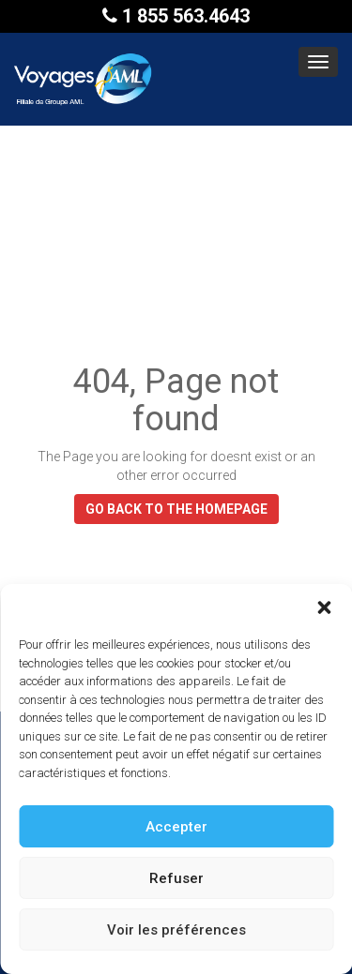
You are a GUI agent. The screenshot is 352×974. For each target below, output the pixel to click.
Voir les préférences (176, 930)
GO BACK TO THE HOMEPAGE (176, 509)
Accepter (176, 826)
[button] (323, 607)
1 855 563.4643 (176, 16)
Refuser (176, 878)
